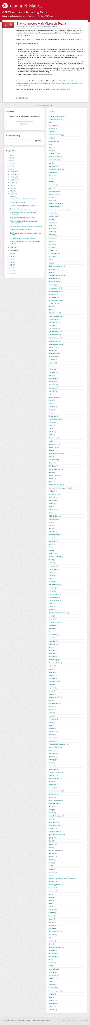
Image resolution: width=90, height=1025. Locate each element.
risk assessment (54, 778)
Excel (50, 403)
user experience (54, 931)
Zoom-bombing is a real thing (20, 209)
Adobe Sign (52, 141)
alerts (50, 147)
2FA (50, 122)
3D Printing (52, 125)
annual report (53, 160)
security (51, 788)
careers (51, 219)
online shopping (54, 660)
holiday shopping (54, 475)
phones (51, 706)
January (13, 250)
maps (50, 572)
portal (50, 716)
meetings (52, 575)
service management (56, 800)
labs (50, 528)
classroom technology (56, 266)
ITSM (50, 522)
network (51, 628)
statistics (51, 844)
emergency (52, 378)
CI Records (52, 257)
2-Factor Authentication (56, 116)
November (14, 174)
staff (50, 841)
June (12, 188)
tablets (51, 869)
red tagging (52, 760)
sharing (51, 806)
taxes (50, 875)
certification (52, 228)
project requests (54, 747)
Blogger (28, 1020)
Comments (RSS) (46, 1020)
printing (51, 722)
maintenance (53, 569)
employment (53, 385)
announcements (54, 157)
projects (51, 750)
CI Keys (51, 247)
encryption (52, 388)
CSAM (51, 310)
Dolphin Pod (53, 357)
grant (50, 457)
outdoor (51, 669)
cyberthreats (53, 319)
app (50, 163)
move (50, 603)
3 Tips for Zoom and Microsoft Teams (22, 206)
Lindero (51, 550)
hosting (51, 478)
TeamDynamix (53, 881)
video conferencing (55, 947)
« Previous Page (40, 106)
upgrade (51, 925)
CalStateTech (53, 216)
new (50, 632)
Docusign (52, 350)
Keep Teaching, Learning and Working (23, 238)
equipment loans (54, 397)
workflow (51, 1000)
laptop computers (54, 535)
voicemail (52, 963)
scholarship (52, 785)
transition (52, 913)
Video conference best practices (21, 229)
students (51, 856)
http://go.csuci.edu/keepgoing (60, 89)
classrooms (52, 269)
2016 (11, 262)
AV (49, 179)
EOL (50, 394)
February (14, 247)
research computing (55, 772)
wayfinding (52, 972)
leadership (52, 541)
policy (50, 713)
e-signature (52, 369)
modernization (53, 597)
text (50, 894)
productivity (52, 741)
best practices (53, 191)
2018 (11, 256)
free (50, 428)
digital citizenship (54, 338)
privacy (51, 725)
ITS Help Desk (53, 516)
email (50, 375)
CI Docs (51, 244)
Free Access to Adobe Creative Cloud (22, 199)
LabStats (51, 532)
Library (51, 544)
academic (52, 132)
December (14, 171)
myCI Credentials (54, 622)
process (51, 735)
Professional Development (57, 744)
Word (50, 997)
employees (52, 382)
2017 (11, 259)
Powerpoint (52, 719)
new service (53, 635)
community (52, 285)
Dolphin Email (53, 353)
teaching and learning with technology (61, 878)
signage (51, 810)
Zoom (50, 1006)
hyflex (50, 481)
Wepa (50, 981)
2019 (11, 254)
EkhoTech (52, 372)
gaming (51, 432)
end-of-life (52, 391)
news (50, 638)
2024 (11, 158)
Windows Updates (55, 991)
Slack (50, 819)
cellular (51, 225)
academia (52, 128)
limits (50, 547)
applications (53, 166)
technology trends (55, 885)
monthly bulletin (54, 600)
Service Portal (53, 803)
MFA (50, 578)
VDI (50, 938)
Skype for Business (55, 816)
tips (50, 903)
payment (51, 688)
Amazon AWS (53, 153)
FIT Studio (52, 422)
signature (52, 813)
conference (52, 294)
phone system (53, 703)
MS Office (52, 610)
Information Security (55, 485)
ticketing (51, 897)
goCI (50, 441)
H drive (51, 463)
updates (51, 922)
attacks (51, 175)
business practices (55, 203)
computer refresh (54, 288)
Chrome (51, 238)
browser (51, 200)
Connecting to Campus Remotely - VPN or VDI (26, 226)
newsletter (52, 641)
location (51, 563)
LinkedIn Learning (55, 557)
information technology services (59, 488)
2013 (11, 270)
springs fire (52, 838)
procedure (52, 731)
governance (52, 450)
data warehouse (54, 332)
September (14, 180)
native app (52, 625)
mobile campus (54, 594)
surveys (51, 863)
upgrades (52, 928)
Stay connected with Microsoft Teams (41, 23)
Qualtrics (51, 757)
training (51, 910)
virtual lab (52, 950)
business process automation (58, 210)
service (51, 797)
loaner (51, 560)
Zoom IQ (51, 1010)
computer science (54, 291)
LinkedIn (51, 553)
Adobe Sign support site (18, 202)
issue (50, 507)
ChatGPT (52, 232)
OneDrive (52, 657)
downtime (52, 360)
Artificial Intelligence (55, 169)
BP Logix (52, 197)
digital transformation (56, 344)
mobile (51, 591)
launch (51, 538)
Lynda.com (52, 566)
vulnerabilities (53, 969)
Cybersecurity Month (55, 316)
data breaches (53, 322)
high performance (54, 469)
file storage (52, 416)
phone (51, 700)
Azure (50, 188)
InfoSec (51, 491)
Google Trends (53, 447)
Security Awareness (55, 791)
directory (51, 347)
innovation (52, 497)
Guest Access (53, 460)
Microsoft (52, 581)
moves (51, 606)
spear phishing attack (56, 835)
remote (39, 26)
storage (51, 847)
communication (54, 282)
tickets (51, 900)
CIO (50, 260)
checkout (52, 235)
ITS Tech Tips (53, 519)
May (12, 191)
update (51, 919)
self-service (52, 794)
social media (53, 822)
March (13, 196)
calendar (51, 213)
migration (52, 588)
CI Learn (51, 250)
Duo (50, 366)
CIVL (50, 263)
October (13, 177)
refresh (51, 763)
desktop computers (55, 335)
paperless (52, 678)
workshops (52, 1003)
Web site (51, 978)
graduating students (55, 453)
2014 (11, 268)
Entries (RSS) (35, 1020)
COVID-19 (33, 26)
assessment (53, 172)
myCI (50, 616)
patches (51, 685)
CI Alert (51, 241)
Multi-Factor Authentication (58, 613)
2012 (11, 273)
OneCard (52, 653)
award (51, 182)
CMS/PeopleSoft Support (57, 275)
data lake (52, 325)
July (12, 185)
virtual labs (52, 953)
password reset (54, 681)
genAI (50, 435)
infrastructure (53, 494)
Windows (52, 985)
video (50, 944)
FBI (50, 413)
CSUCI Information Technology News (24, 12)
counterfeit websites (55, 300)
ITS (50, 513)
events (51, 400)
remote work (47, 26)
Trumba (51, 916)
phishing (51, 694)
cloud (50, 272)
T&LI (50, 866)
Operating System (55, 663)
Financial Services (55, 419)
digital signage (53, 341)
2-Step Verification (55, 119)
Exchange (52, 407)
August (13, 183)
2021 (11, 166)
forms (50, 425)
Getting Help (53, 438)
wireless (51, 994)
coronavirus (52, 297)
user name (52, 934)
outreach (51, 675)
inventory (52, 503)
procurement (53, 738)
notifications (53, 644)
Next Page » (51, 106)
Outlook (51, 672)
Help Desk (52, 466)
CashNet (51, 222)
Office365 (52, 650)
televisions (52, 891)
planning (51, 710)
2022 (11, 163)
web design (52, 975)
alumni (51, 150)
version (51, 941)
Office (50, 647)
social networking (54, 825)
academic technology (56, 135)
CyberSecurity (53, 313)
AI (49, 144)
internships (52, 500)
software (51, 828)
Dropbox (51, 363)
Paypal (51, 691)
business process (54, 207)
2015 (11, 265)
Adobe (51, 138)
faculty (51, 410)
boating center (53, 194)
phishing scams (54, 697)
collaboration (53, 278)
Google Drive (53, 444)
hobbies (51, 472)
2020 (11, 169)
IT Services (52, 510)
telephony (52, 888)
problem (51, 728)
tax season (52, 872)
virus (50, 960)
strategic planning (54, 850)
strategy (55, 26)
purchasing (52, 753)
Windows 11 (53, 988)
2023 (11, 161)
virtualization (53, 956)
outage (51, 666)
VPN (50, 966)
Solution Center (54, 831)
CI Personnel (53, 253)
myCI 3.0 (52, 619)
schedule (52, 781)
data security (53, 328)
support (51, 860)
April (12, 194)
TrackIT (51, 906)
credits (51, 307)
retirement (52, 775)
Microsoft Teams (54, 585)
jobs (50, 525)
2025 (11, 155)
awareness (52, 185)
